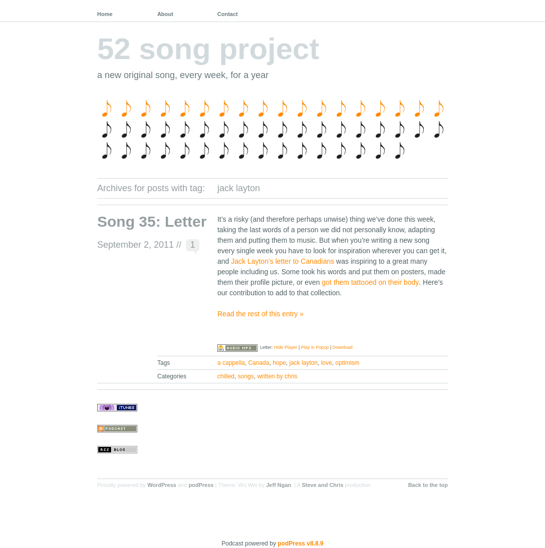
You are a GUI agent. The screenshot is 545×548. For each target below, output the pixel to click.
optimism (348, 362)
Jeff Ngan (278, 485)
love (326, 362)
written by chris (277, 376)
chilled (225, 376)
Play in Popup (315, 347)
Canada (258, 362)
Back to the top (428, 485)
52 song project (208, 49)
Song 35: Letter (151, 221)
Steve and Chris (322, 485)
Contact (227, 14)
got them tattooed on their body (370, 282)
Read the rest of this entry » (260, 314)
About (165, 14)
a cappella (231, 362)
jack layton (304, 362)
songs (246, 376)
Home (105, 14)
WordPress (161, 485)
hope (279, 362)
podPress (200, 485)
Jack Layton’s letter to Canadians (282, 261)
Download (343, 347)
